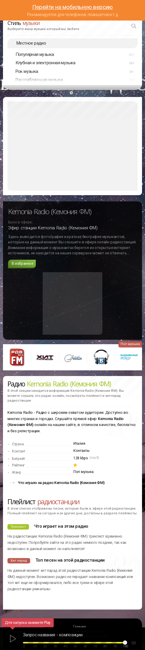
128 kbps (80, 458)
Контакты (81, 451)
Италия (79, 443)
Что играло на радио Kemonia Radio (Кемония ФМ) (61, 482)
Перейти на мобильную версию (72, 7)
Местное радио (31, 43)
